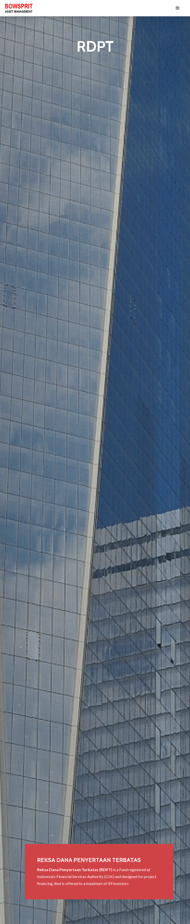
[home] (19, 8)
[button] (177, 8)
